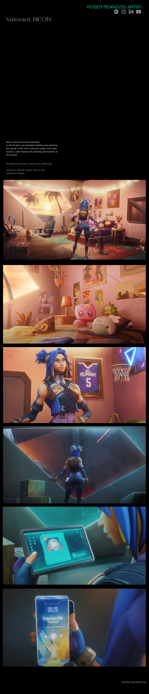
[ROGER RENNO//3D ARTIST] (116, 6)
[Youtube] (139, 12)
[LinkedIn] (131, 12)
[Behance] (116, 12)
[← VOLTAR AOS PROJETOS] (132, 682)
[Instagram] (124, 12)
